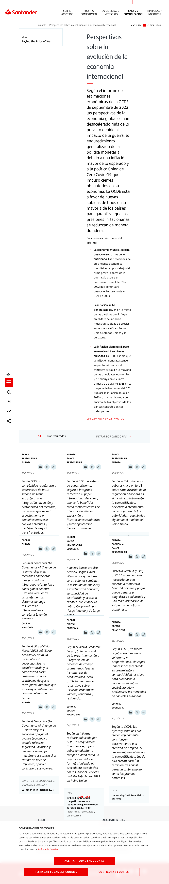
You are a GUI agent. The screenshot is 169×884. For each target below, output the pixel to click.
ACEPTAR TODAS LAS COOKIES (85, 861)
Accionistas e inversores (110, 12)
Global (26, 540)
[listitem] (9, 427)
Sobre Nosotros (67, 12)
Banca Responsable (29, 456)
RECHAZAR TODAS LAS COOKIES (56, 872)
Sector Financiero (118, 628)
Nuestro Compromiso (89, 12)
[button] (9, 427)
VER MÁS (84, 797)
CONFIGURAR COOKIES (114, 872)
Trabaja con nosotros (154, 12)
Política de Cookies (48, 849)
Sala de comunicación (133, 12)
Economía (73, 548)
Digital (71, 624)
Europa (26, 462)
